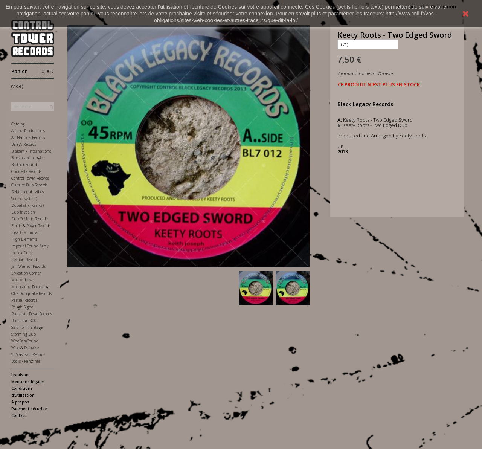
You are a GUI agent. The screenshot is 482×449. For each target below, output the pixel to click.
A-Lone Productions (28, 130)
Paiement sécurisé (29, 408)
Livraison (20, 374)
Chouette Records (26, 171)
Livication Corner (26, 273)
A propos (20, 402)
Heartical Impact (26, 232)
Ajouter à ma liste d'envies (365, 73)
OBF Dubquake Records (31, 293)
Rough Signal (23, 307)
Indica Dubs (21, 252)
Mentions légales (28, 381)
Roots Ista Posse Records (31, 313)
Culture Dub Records (29, 185)
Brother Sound (24, 164)
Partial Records (24, 300)
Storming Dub (23, 334)
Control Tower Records (30, 178)
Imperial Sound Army (30, 246)
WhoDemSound (24, 341)
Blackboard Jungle (27, 157)
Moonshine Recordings (30, 286)
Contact (18, 415)
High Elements (24, 239)
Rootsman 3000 (25, 320)
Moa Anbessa (22, 280)
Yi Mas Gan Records (28, 354)
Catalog (17, 124)
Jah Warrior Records (28, 266)
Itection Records (24, 259)
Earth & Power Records (30, 225)
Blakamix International (32, 151)
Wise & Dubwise (25, 347)
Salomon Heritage (27, 327)
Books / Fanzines (25, 361)
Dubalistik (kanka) (27, 205)
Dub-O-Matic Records (29, 218)
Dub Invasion (23, 212)
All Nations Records (28, 137)
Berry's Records (23, 144)
